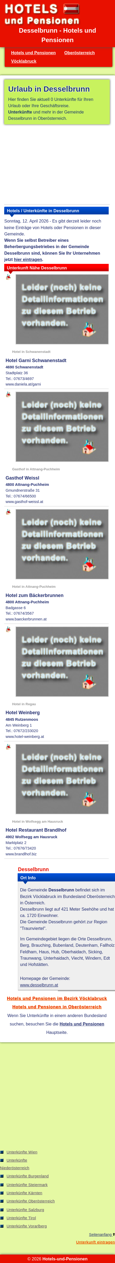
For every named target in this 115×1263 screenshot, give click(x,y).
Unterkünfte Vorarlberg (27, 1226)
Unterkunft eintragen (95, 1242)
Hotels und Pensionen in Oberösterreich (57, 1006)
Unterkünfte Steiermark (27, 1185)
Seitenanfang (102, 1234)
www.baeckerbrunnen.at (26, 619)
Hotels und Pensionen (33, 52)
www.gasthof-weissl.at (24, 502)
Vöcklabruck (23, 61)
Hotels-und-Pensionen (64, 1258)
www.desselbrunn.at (39, 985)
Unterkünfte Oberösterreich (31, 1201)
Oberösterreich (79, 52)
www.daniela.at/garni (23, 384)
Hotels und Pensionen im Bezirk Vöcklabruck (57, 998)
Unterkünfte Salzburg (25, 1210)
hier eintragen (28, 259)
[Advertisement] (57, 165)
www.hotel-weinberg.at (25, 736)
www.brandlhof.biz (21, 854)
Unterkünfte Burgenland (28, 1176)
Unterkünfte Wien (22, 1152)
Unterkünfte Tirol (21, 1218)
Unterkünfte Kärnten (24, 1193)
